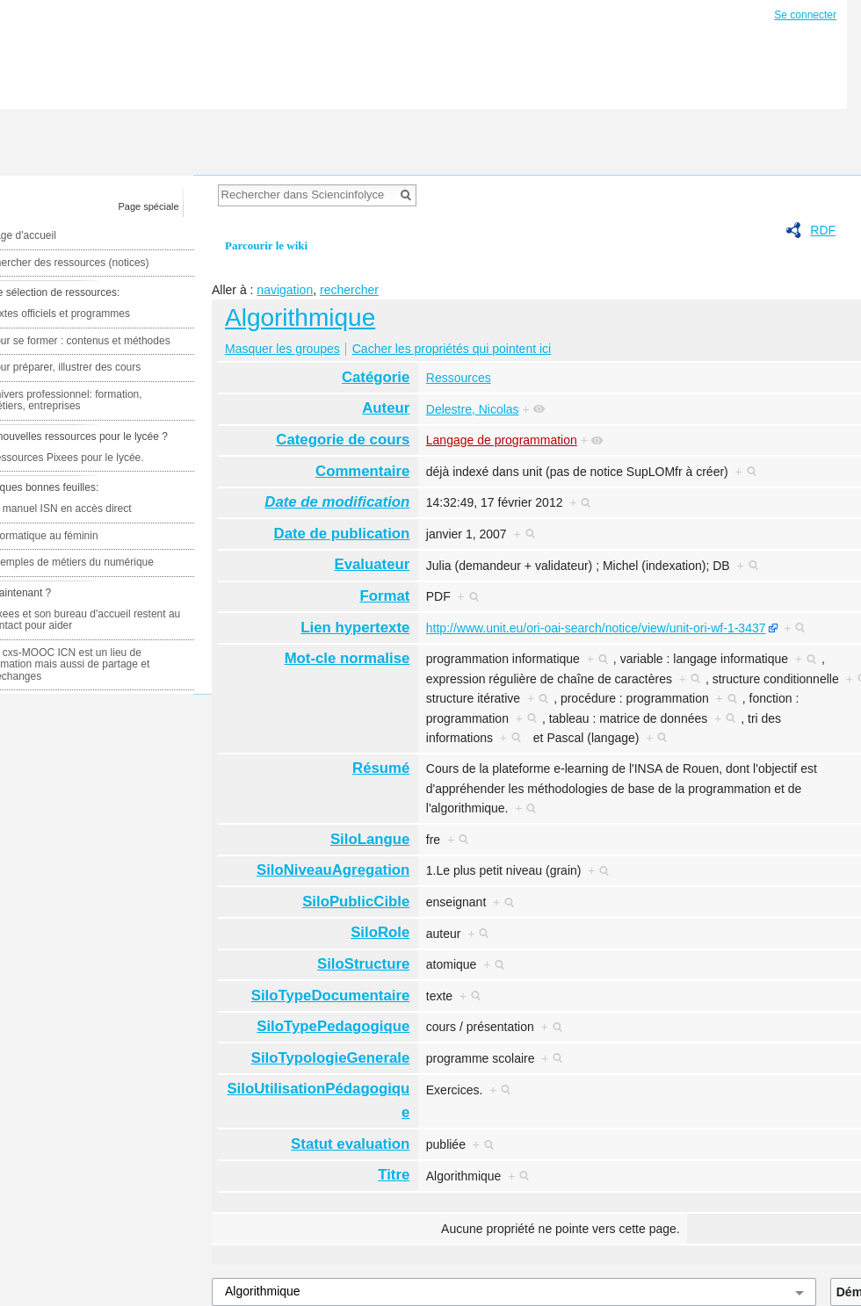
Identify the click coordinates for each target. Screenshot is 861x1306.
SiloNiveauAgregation (333, 870)
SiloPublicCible (355, 901)
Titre (393, 1174)
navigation (285, 290)
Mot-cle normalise (347, 658)
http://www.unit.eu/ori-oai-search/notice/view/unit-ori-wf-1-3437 (596, 628)
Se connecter (805, 15)
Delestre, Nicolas (472, 409)
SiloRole (380, 932)
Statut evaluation (350, 1144)
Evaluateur (372, 564)
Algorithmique (300, 317)
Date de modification (336, 502)
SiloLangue (369, 839)
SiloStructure (363, 964)
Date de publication (342, 533)
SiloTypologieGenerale (330, 1058)
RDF (823, 230)
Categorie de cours (342, 439)
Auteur (385, 408)
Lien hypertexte (354, 627)
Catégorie (375, 377)
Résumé (380, 768)
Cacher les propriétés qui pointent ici (451, 349)
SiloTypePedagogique (333, 1026)
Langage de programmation (501, 440)
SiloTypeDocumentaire (330, 995)
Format (384, 596)
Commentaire (362, 471)
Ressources (458, 378)
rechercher (349, 290)
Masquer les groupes (282, 349)
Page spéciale (149, 206)
